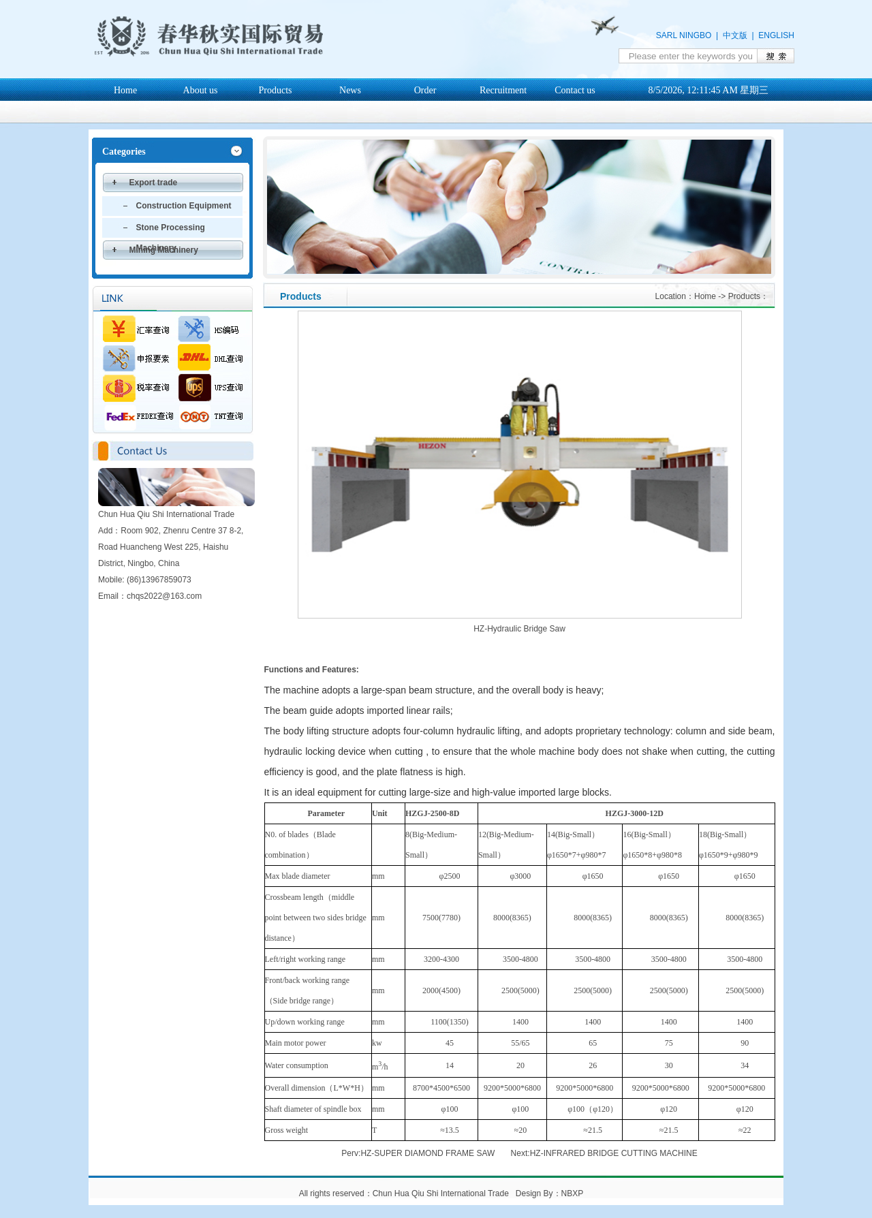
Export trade (153, 182)
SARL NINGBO (684, 35)
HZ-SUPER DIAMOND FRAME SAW (427, 1153)
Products (275, 90)
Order (425, 90)
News (350, 90)
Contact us (575, 90)
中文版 (735, 35)
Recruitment (503, 90)
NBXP (572, 1193)
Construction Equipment (184, 205)
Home (125, 90)
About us (200, 90)
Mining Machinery (163, 250)
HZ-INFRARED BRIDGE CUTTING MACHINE (614, 1153)
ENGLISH (776, 35)
